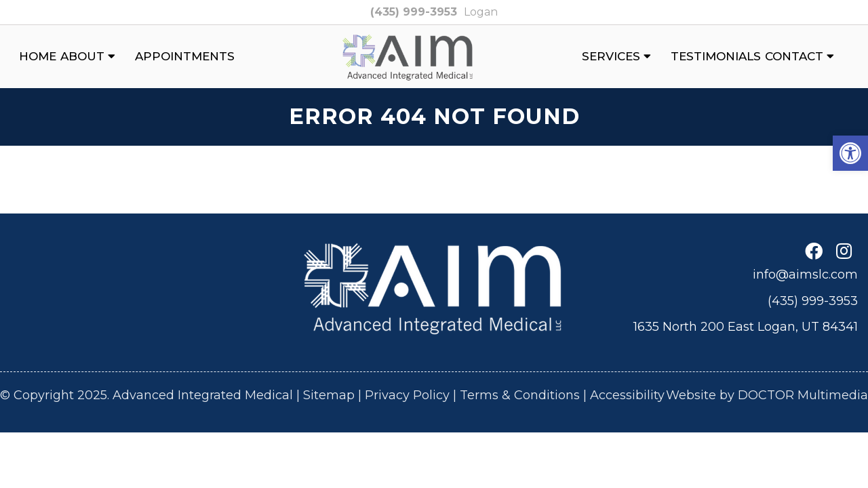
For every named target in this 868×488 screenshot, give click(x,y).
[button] (850, 153)
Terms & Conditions (520, 395)
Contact (794, 56)
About (82, 56)
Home (37, 56)
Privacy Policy (407, 395)
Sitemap (329, 395)
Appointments (185, 56)
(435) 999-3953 (413, 11)
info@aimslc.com (805, 274)
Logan (481, 11)
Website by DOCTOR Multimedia (767, 395)
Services (611, 56)
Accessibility (627, 395)
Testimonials (716, 56)
